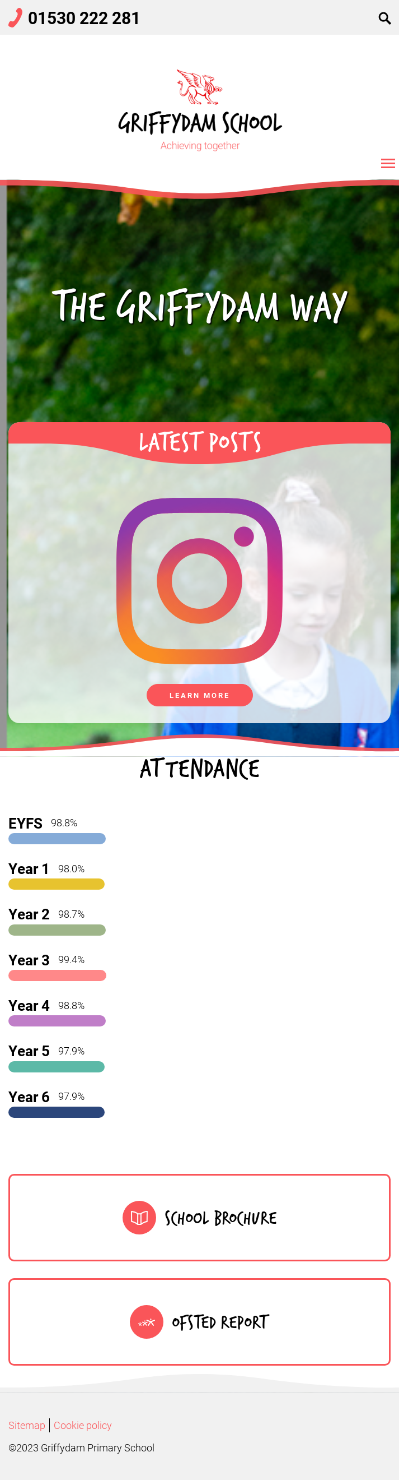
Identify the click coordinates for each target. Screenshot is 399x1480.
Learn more (200, 695)
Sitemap (26, 1425)
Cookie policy (83, 1425)
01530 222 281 (84, 17)
